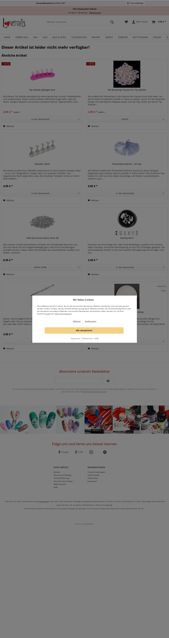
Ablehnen (77, 321)
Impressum (75, 338)
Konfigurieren (90, 321)
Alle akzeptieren (84, 330)
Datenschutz (87, 338)
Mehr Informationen (63, 313)
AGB (96, 338)
